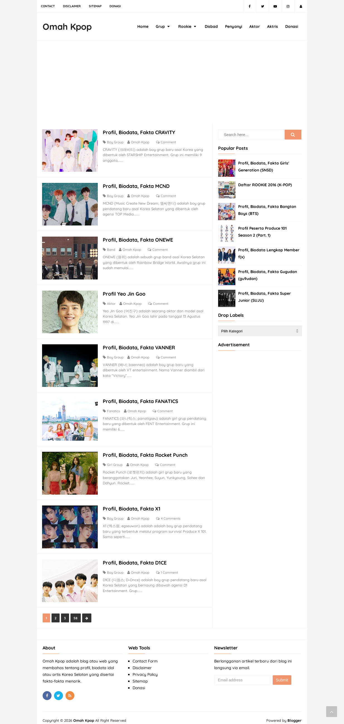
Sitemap (140, 675)
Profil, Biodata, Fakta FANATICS (141, 398)
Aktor (112, 302)
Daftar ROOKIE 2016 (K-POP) (265, 184)
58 (77, 612)
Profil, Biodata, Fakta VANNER (140, 345)
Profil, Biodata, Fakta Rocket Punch (146, 451)
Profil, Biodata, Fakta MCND (137, 186)
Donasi (139, 682)
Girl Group (116, 461)
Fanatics (114, 408)
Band (112, 249)
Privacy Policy (145, 668)
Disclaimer (142, 662)
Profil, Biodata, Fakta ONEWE (139, 239)
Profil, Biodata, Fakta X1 (133, 505)
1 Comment (170, 568)
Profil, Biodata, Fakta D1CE (136, 558)
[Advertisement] (172, 85)
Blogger (294, 715)
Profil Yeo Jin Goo (125, 292)
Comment (169, 142)
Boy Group (116, 142)
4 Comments (172, 514)
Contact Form (145, 655)
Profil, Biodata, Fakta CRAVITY (140, 132)
